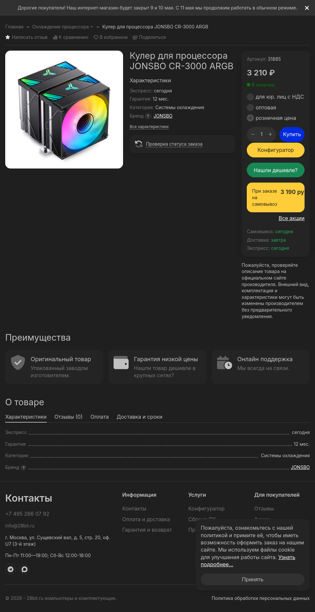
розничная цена (276, 118)
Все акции (291, 218)
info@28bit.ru (20, 525)
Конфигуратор (276, 150)
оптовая (266, 107)
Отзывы (264, 508)
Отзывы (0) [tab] (69, 416)
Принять (252, 579)
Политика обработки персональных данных (261, 598)
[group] (64, 110)
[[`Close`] (307, 8)
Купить (292, 134)
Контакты (134, 508)
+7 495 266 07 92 (27, 513)
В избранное (111, 37)
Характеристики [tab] (26, 416)
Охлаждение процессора (63, 26)
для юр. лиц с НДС (280, 96)
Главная (14, 26)
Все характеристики (149, 126)
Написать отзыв (26, 37)
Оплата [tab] (99, 416)
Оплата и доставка (146, 519)
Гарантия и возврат (147, 529)
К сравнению (70, 37)
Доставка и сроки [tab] (139, 416)
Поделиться (149, 37)
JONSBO (162, 116)
